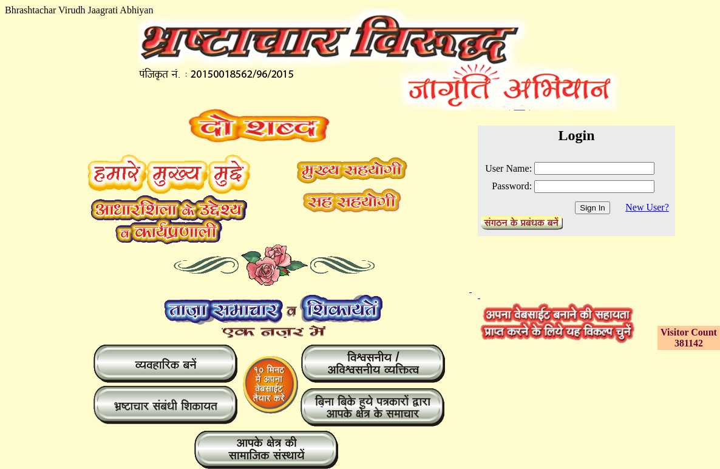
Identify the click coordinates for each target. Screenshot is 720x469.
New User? (647, 207)
